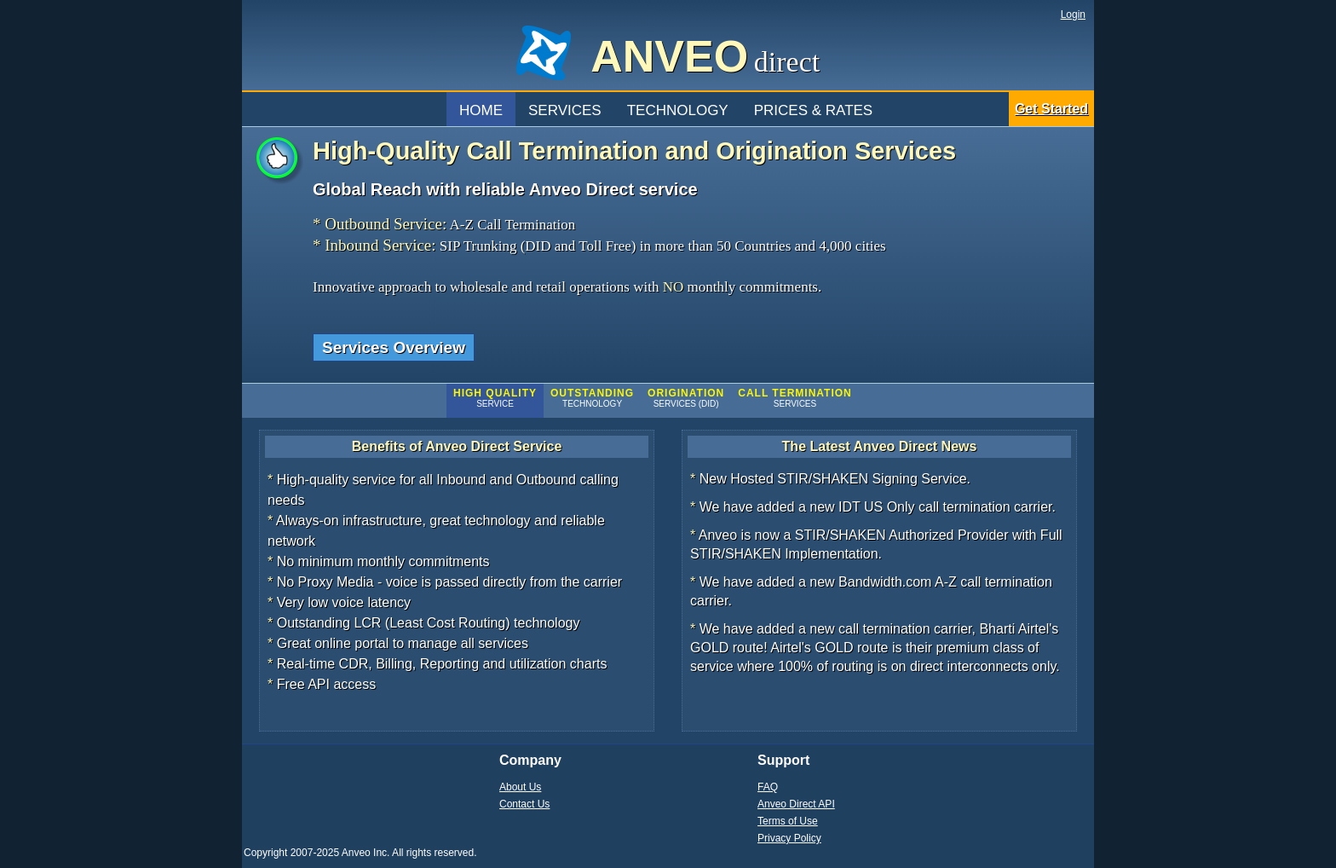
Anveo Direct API (796, 804)
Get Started (1051, 108)
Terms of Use (787, 821)
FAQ (767, 787)
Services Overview (393, 347)
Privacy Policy (789, 838)
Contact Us (524, 804)
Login (1073, 14)
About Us (520, 787)
